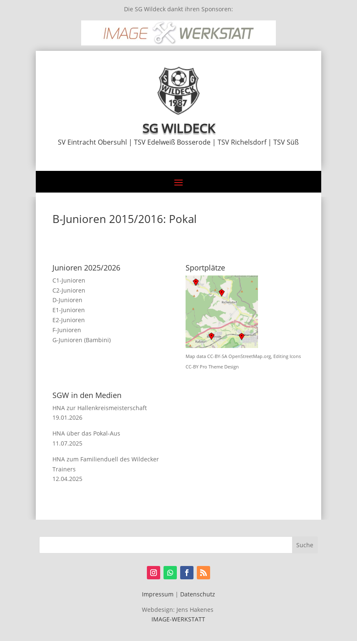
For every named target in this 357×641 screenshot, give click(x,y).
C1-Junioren (68, 280)
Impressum (158, 594)
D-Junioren (67, 300)
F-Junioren (66, 330)
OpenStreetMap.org (249, 356)
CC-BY (192, 367)
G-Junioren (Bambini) (81, 340)
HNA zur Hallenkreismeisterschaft (99, 408)
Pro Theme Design (219, 367)
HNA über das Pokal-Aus (86, 433)
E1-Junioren (68, 310)
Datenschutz (197, 594)
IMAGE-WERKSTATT (178, 619)
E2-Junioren (68, 320)
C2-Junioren (68, 290)
